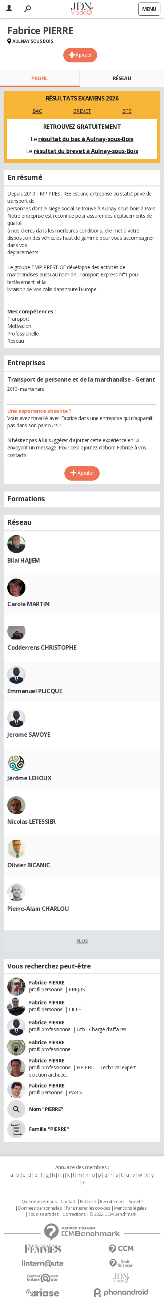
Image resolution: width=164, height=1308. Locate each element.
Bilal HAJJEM (23, 560)
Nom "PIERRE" (46, 1109)
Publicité (88, 1201)
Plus (82, 941)
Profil (39, 78)
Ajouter (83, 54)
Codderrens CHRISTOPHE (41, 647)
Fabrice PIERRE (46, 982)
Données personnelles (40, 1208)
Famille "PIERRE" (49, 1129)
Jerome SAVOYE (28, 735)
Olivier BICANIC (28, 865)
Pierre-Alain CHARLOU (38, 909)
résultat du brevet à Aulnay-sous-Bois (86, 151)
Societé (136, 1201)
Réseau (122, 78)
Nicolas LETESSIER (31, 822)
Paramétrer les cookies (88, 1208)
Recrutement (112, 1201)
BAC (37, 110)
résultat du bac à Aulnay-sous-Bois (85, 139)
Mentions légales (130, 1208)
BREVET (82, 110)
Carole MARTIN (28, 604)
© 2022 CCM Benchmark (112, 1214)
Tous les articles (43, 1214)
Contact (68, 1201)
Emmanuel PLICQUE (34, 691)
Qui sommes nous (39, 1201)
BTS (127, 110)
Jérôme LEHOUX (29, 778)
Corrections (74, 1214)
